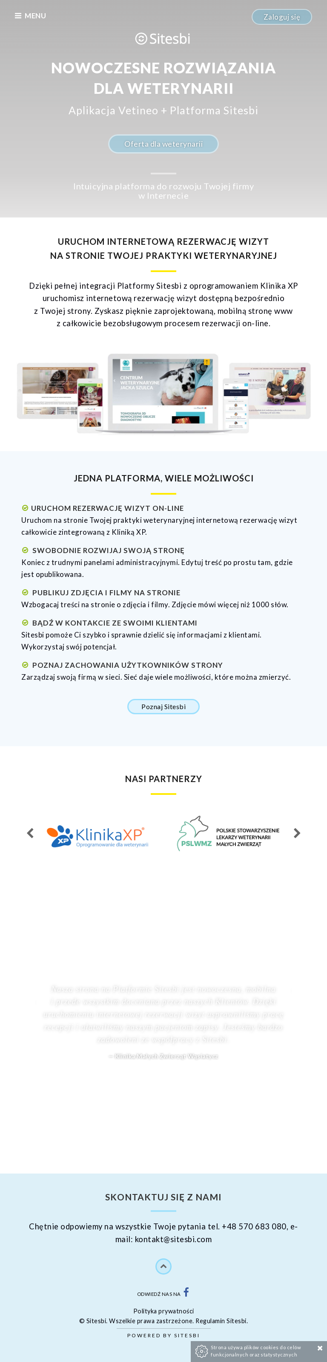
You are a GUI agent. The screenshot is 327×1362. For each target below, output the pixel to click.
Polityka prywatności (163, 1311)
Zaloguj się (282, 16)
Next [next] (297, 833)
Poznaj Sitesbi (163, 706)
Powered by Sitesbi (163, 1335)
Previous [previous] (29, 833)
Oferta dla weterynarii (163, 143)
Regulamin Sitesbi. (221, 1320)
